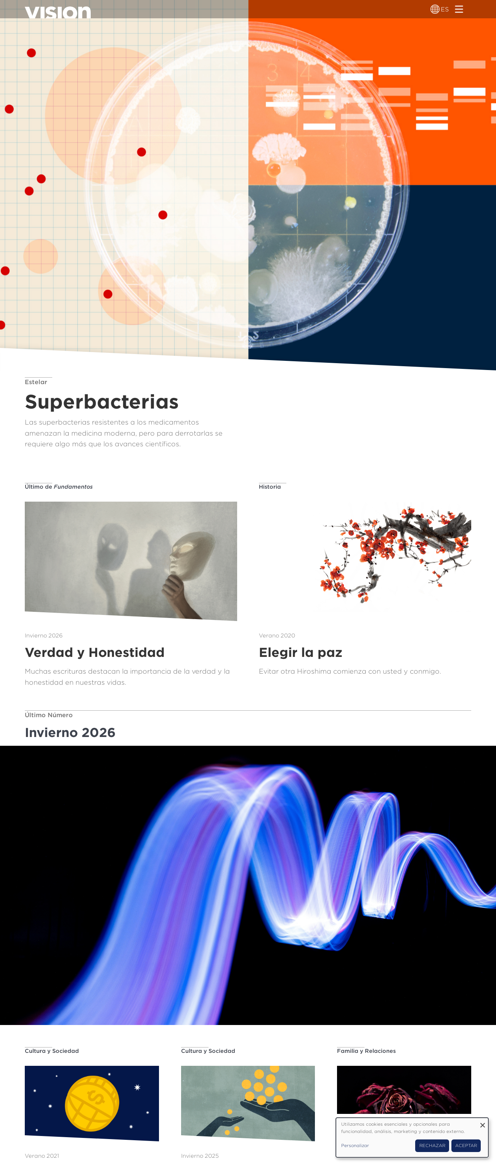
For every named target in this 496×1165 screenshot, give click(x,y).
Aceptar (466, 1145)
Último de (59, 486)
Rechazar (432, 1145)
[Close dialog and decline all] (482, 1122)
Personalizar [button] (355, 1145)
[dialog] (412, 1137)
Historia (270, 486)
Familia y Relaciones (366, 1051)
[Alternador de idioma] (435, 9)
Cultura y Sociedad (52, 1051)
